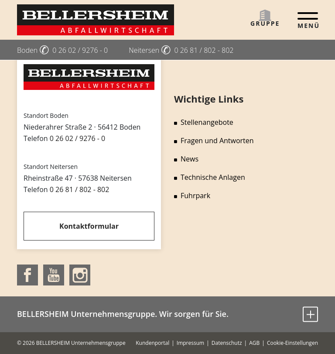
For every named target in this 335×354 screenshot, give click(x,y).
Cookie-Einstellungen (292, 343)
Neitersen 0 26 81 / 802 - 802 (181, 50)
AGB (254, 343)
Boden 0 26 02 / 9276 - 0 (62, 50)
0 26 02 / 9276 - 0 (77, 138)
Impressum (190, 343)
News (186, 159)
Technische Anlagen (209, 177)
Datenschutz (227, 343)
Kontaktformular (89, 226)
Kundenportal (152, 343)
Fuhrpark (192, 195)
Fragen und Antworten (214, 140)
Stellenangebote (203, 122)
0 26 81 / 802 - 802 (79, 189)
